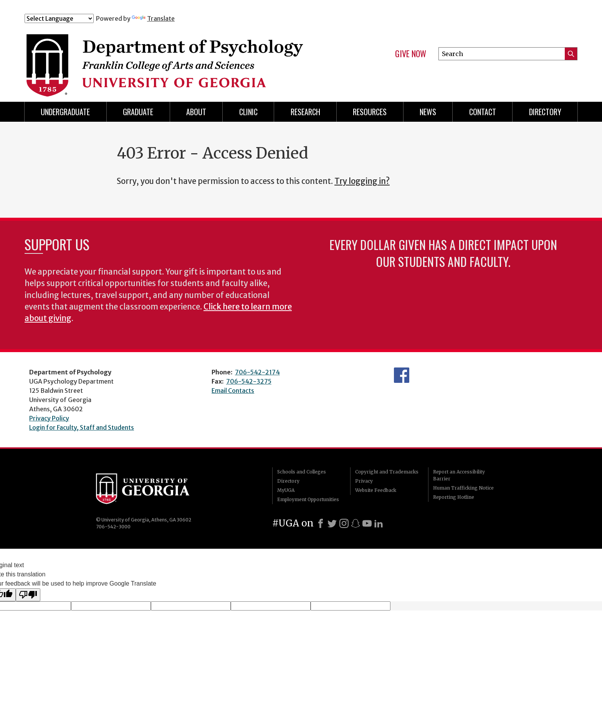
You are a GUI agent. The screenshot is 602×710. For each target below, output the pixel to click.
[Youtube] (367, 523)
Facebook (401, 375)
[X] (332, 523)
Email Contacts (233, 390)
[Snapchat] (355, 523)
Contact (482, 112)
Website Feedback (375, 490)
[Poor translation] (28, 594)
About (196, 112)
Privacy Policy (49, 418)
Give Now (410, 53)
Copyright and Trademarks (386, 472)
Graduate (138, 112)
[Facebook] (320, 523)
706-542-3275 (248, 381)
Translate (153, 18)
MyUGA (285, 490)
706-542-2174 (257, 372)
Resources (370, 112)
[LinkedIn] (378, 523)
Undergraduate (65, 112)
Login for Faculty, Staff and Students (81, 427)
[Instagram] (344, 523)
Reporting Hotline (453, 497)
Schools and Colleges (301, 472)
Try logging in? (362, 181)
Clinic (248, 112)
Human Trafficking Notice (463, 488)
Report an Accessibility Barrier (459, 475)
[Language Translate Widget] (59, 18)
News (428, 112)
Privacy (364, 481)
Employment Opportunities (308, 499)
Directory (288, 481)
